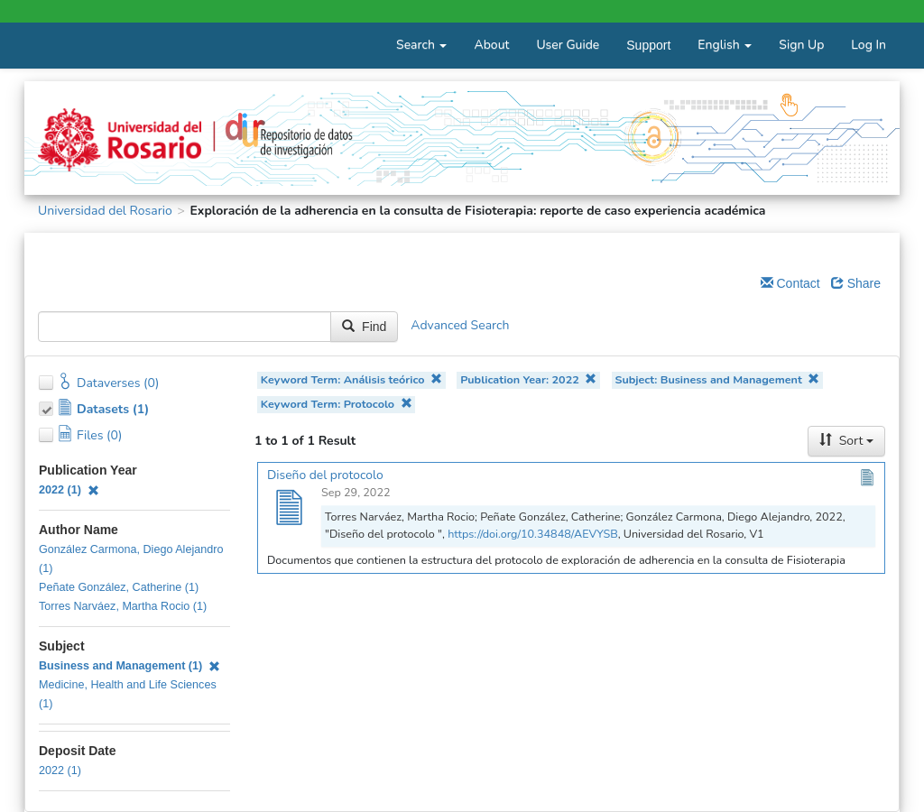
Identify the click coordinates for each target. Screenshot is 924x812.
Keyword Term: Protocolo (336, 403)
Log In (868, 44)
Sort (846, 440)
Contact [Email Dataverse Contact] (790, 283)
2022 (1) (69, 490)
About (491, 44)
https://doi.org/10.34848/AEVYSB (533, 533)
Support (648, 45)
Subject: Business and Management (716, 379)
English (725, 44)
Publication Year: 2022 (528, 379)
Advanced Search (460, 326)
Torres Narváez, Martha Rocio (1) (123, 606)
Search (421, 44)
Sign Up (801, 44)
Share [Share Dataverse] (856, 283)
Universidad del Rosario (105, 210)
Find (364, 326)
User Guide (567, 44)
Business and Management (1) (129, 666)
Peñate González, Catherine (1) (119, 587)
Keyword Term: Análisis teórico (351, 379)
